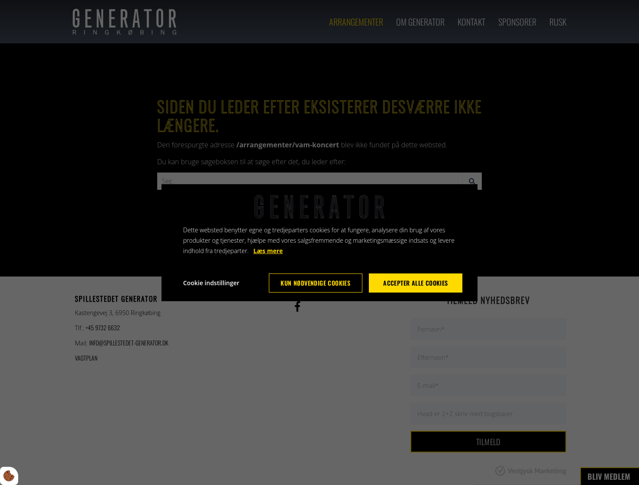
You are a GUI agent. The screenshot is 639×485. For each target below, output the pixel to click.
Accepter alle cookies (415, 282)
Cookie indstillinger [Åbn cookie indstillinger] (211, 283)
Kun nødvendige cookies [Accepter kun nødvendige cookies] (315, 282)
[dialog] (319, 242)
